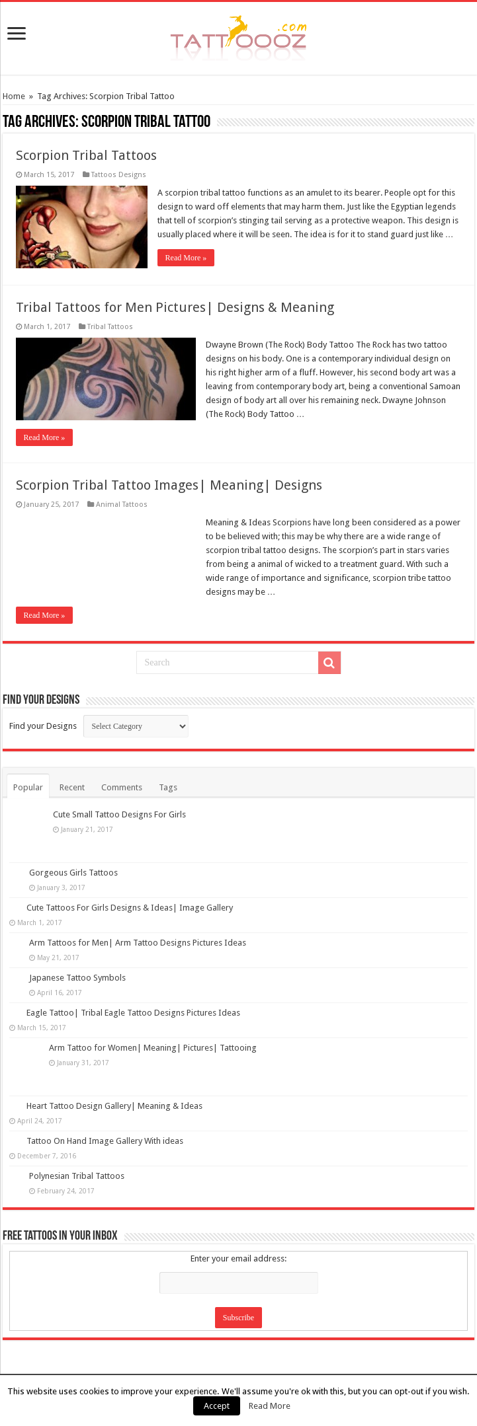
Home (14, 96)
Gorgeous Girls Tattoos (73, 873)
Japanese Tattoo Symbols (77, 978)
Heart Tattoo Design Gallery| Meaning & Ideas (114, 1106)
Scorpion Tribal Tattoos (86, 155)
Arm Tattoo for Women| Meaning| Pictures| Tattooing (153, 1048)
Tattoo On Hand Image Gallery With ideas (104, 1141)
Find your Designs (43, 726)
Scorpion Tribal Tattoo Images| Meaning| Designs (169, 485)
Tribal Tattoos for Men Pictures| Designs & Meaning (175, 307)
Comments (121, 787)
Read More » (186, 257)
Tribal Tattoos (110, 326)
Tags (168, 787)
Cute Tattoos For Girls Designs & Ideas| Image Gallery (129, 908)
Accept (217, 1406)
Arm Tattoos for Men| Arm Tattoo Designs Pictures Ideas (137, 943)
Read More (269, 1406)
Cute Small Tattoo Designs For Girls (119, 814)
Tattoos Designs (118, 174)
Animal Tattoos (122, 504)
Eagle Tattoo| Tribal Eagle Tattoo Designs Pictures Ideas (133, 1013)
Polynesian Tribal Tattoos (76, 1176)
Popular (28, 787)
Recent (72, 787)
